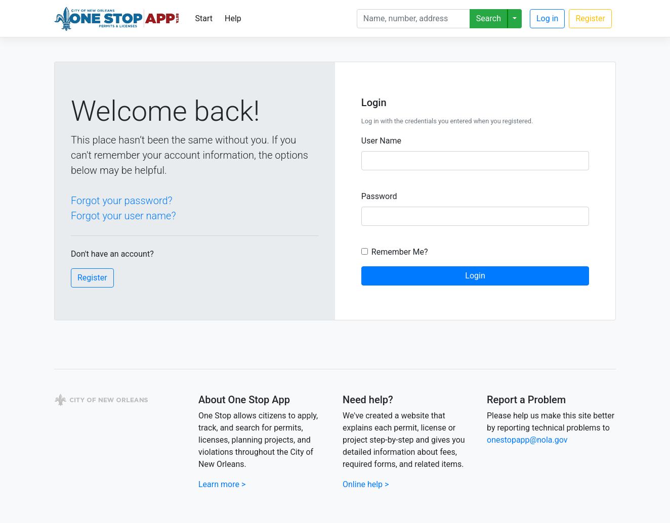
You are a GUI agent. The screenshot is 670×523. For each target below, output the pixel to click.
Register (590, 18)
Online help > (366, 484)
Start (204, 18)
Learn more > (221, 484)
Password (379, 196)
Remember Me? (399, 252)
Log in (547, 18)
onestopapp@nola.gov (527, 440)
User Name (381, 141)
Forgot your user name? (123, 216)
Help (233, 18)
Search (488, 18)
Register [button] (92, 277)
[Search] (413, 18)
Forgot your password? (122, 201)
